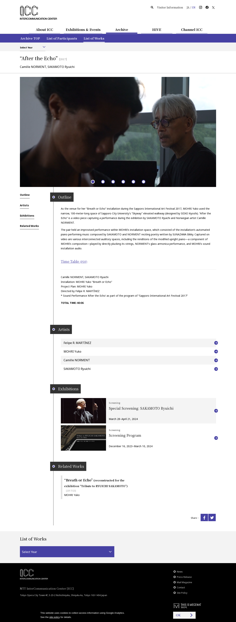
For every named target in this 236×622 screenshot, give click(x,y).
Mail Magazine (184, 582)
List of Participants (62, 38)
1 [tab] (92, 181)
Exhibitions (27, 215)
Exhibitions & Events (83, 29)
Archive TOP (30, 38)
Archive (121, 29)
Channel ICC (191, 29)
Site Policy (182, 592)
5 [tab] (133, 181)
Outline (25, 195)
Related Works (29, 226)
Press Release (184, 577)
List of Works (94, 38)
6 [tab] (143, 181)
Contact (181, 587)
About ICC (44, 29)
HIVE (156, 29)
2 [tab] (103, 181)
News (180, 571)
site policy (54, 617)
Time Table (74, 261)
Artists (24, 205)
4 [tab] (123, 181)
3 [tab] (113, 181)
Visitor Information (170, 7)
